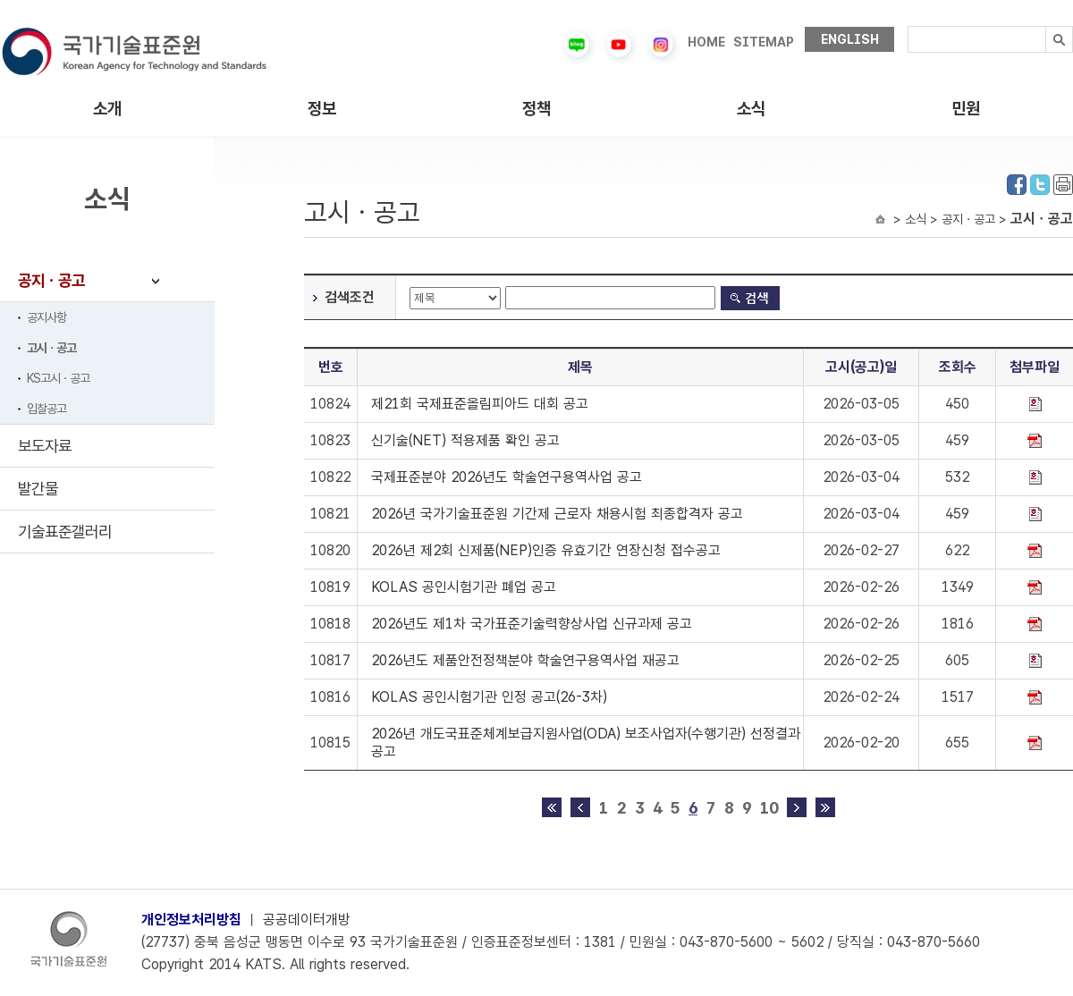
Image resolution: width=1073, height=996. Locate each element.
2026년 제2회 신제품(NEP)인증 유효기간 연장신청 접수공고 (546, 550)
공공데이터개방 (307, 919)
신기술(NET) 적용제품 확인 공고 (465, 440)
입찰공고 (46, 408)
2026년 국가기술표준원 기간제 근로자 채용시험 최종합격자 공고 (557, 513)
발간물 (38, 488)
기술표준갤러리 (65, 531)
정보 (322, 108)
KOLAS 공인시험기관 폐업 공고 (463, 586)
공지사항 (46, 317)
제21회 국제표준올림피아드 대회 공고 (479, 403)
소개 (107, 108)
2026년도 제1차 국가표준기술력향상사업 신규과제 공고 (531, 623)
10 (769, 807)
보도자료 (45, 445)
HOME (706, 42)
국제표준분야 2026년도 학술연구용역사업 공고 (506, 476)
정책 (536, 108)
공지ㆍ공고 (51, 280)
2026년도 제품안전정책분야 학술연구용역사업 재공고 (525, 660)
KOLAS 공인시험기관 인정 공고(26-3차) (489, 696)
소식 (751, 108)
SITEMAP (763, 42)
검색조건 (350, 297)
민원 (965, 108)
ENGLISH (850, 39)
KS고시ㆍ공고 (58, 378)
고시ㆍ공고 (51, 348)
